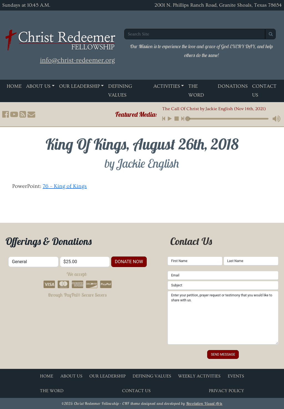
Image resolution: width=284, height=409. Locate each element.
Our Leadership (79, 86)
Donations (233, 86)
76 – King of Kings (65, 186)
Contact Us (136, 390)
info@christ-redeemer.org (77, 60)
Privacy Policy (226, 390)
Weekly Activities (199, 376)
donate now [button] (129, 261)
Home (14, 86)
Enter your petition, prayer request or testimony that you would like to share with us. (223, 318)
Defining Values (120, 90)
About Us (38, 86)
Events (236, 376)
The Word (196, 90)
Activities (166, 86)
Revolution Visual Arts (204, 403)
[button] (5, 114)
